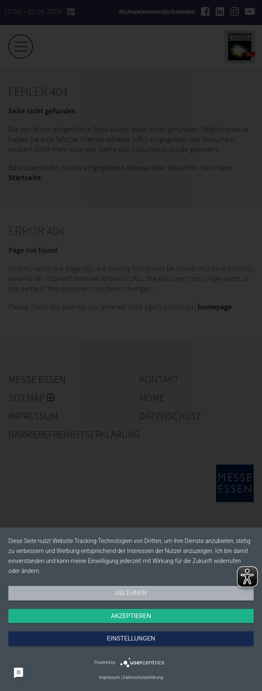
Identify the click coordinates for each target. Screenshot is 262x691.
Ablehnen (131, 593)
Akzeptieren (131, 616)
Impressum (109, 677)
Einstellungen (131, 638)
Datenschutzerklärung (143, 677)
